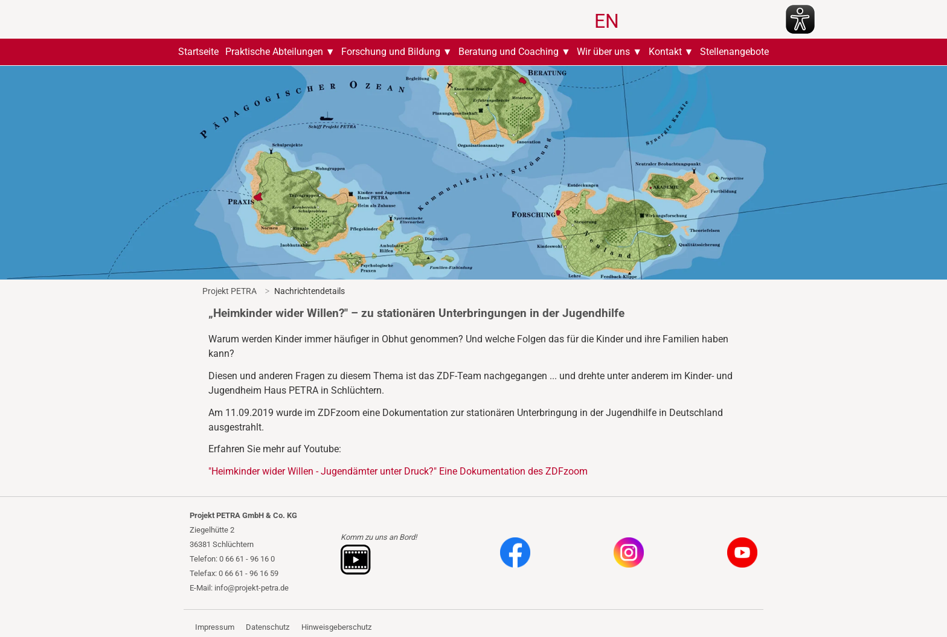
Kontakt (665, 51)
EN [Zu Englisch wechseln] (606, 21)
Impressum (214, 627)
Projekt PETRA (229, 291)
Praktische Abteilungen (274, 51)
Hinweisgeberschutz (336, 627)
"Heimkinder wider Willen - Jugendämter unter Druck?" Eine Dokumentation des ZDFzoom (398, 471)
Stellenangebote (734, 51)
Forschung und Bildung (390, 51)
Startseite (198, 51)
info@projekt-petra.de (251, 587)
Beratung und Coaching (508, 51)
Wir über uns (603, 51)
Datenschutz (267, 627)
